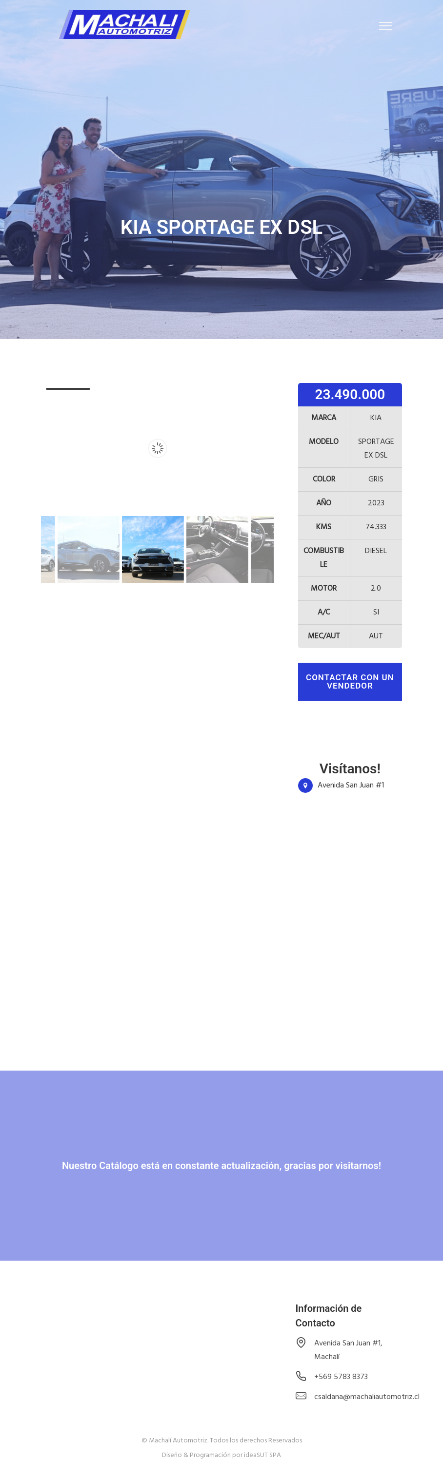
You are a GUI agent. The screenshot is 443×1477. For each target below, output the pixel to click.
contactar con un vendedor (350, 681)
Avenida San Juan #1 (351, 785)
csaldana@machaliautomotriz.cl (367, 1397)
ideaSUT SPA (262, 1455)
